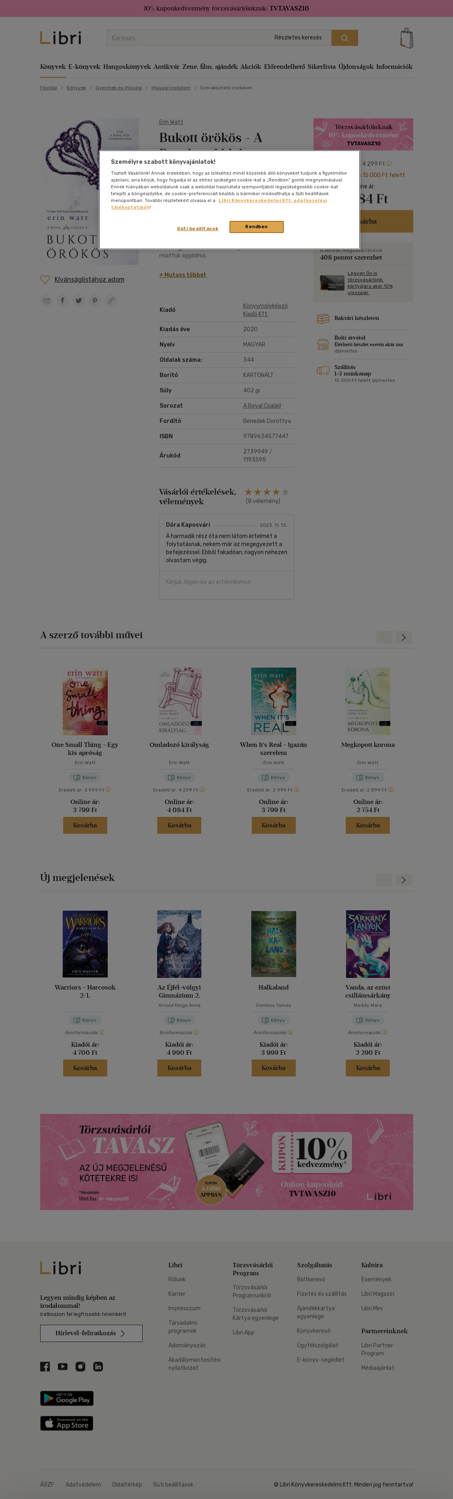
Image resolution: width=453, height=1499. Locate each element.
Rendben (256, 226)
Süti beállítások (197, 228)
